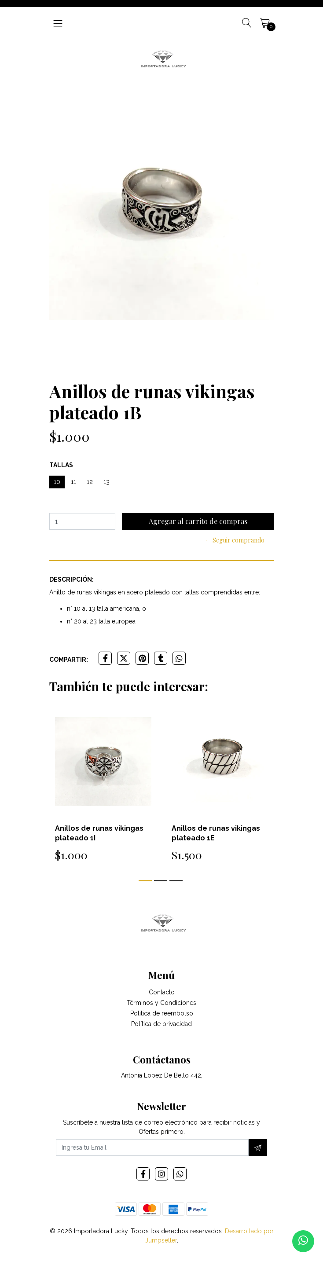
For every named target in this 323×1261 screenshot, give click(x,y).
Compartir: (68, 659)
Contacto (162, 992)
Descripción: (71, 579)
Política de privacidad (161, 1023)
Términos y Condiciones (161, 1002)
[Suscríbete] (258, 1147)
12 (90, 481)
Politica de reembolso (161, 1013)
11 (73, 481)
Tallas (61, 465)
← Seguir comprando (234, 540)
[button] (145, 880)
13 (106, 481)
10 (57, 481)
